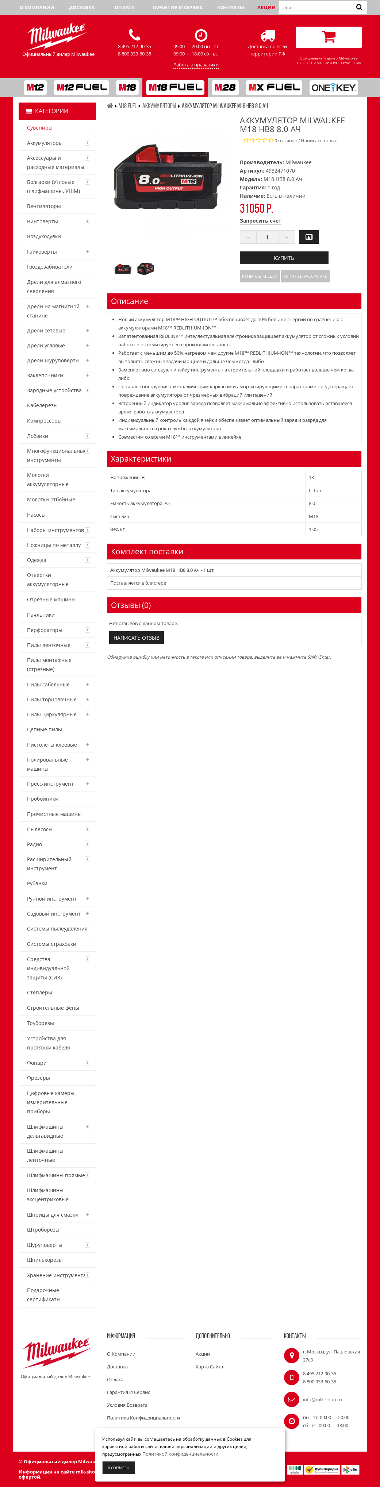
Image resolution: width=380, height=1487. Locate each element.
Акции (266, 7)
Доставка (82, 7)
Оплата (124, 7)
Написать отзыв (319, 140)
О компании (37, 7)
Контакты (230, 7)
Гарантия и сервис (178, 7)
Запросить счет (260, 220)
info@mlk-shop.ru (322, 1399)
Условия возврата (127, 1405)
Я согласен (118, 1467)
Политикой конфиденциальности (180, 1454)
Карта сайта (209, 1366)
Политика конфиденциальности (143, 1417)
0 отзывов (286, 140)
